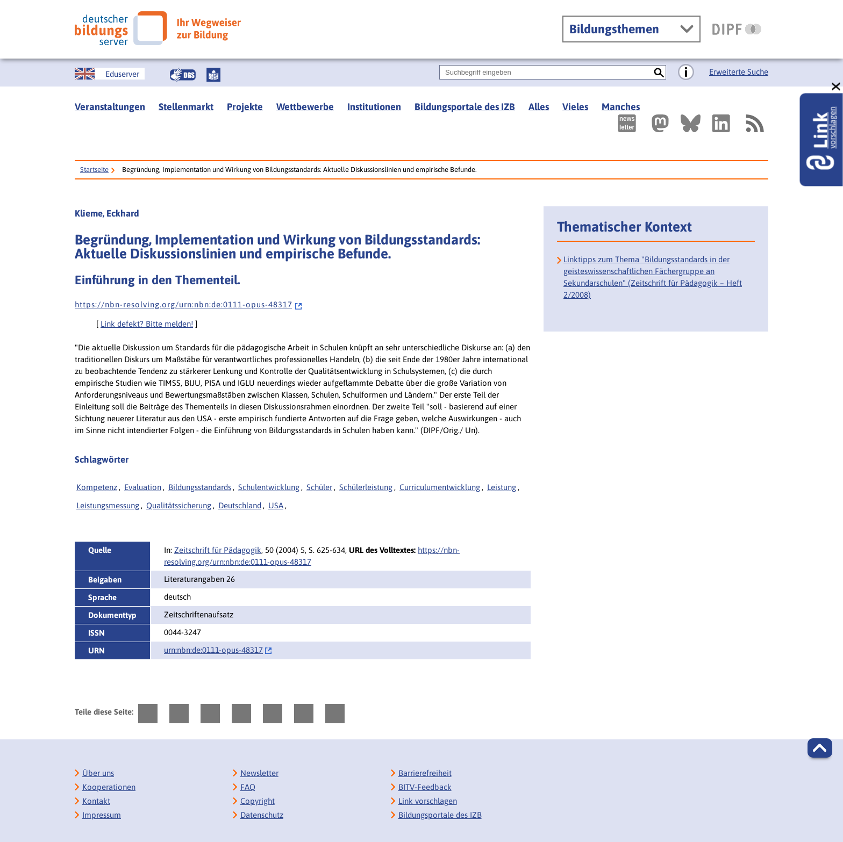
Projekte (245, 106)
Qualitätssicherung (178, 505)
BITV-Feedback (425, 786)
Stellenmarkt (186, 106)
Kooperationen (108, 786)
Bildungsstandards (199, 487)
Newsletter (259, 773)
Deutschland (239, 505)
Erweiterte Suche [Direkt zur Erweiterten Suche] (738, 71)
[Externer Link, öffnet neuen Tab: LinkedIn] (721, 123)
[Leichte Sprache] (213, 75)
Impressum (101, 814)
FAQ (247, 786)
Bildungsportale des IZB (465, 106)
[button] (820, 748)
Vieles (575, 106)
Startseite (94, 169)
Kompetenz (96, 487)
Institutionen (374, 106)
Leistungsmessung (107, 505)
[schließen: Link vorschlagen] (836, 87)
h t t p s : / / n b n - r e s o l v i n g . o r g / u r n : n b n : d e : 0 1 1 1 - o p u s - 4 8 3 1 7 (189, 304)
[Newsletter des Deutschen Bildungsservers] (627, 123)
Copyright (257, 800)
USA (275, 505)
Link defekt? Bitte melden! (147, 323)
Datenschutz (261, 814)
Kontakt (96, 800)
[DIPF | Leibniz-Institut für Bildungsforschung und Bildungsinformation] (736, 29)
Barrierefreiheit (425, 773)
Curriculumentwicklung (439, 487)
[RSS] (754, 123)
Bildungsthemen (614, 29)
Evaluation (142, 487)
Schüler (319, 487)
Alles (538, 106)
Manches (621, 106)
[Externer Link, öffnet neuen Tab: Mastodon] (660, 123)
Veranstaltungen (110, 106)
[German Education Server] (110, 74)
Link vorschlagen (427, 800)
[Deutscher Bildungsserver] (158, 28)
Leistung (501, 487)
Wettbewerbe (305, 106)
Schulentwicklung (268, 487)
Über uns (98, 773)
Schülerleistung (365, 487)
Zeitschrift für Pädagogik (217, 550)
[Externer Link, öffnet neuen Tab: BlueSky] (691, 123)
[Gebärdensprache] (183, 75)
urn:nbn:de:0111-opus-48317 (213, 649)
